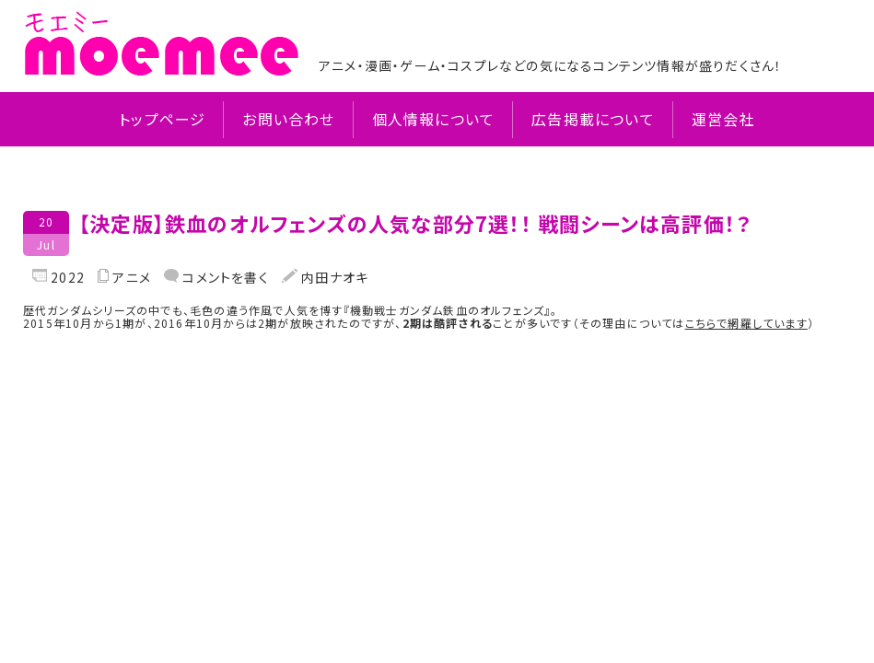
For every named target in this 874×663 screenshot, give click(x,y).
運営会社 (723, 119)
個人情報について (433, 119)
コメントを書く (224, 277)
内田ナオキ (332, 277)
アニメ (131, 277)
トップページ (162, 119)
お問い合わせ (288, 119)
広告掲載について (593, 119)
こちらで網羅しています (746, 323)
